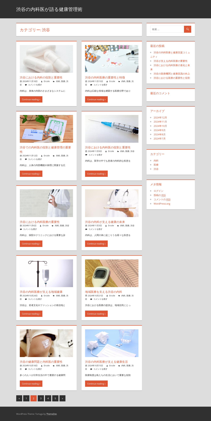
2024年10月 (160, 125)
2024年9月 (160, 130)
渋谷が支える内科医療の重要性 (171, 61)
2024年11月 (160, 121)
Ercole (47, 81)
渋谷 (132, 151)
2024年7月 (160, 138)
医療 (63, 81)
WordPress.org (162, 203)
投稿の (160, 195)
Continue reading (30, 99)
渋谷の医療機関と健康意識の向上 (172, 73)
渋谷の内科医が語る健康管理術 (52, 9)
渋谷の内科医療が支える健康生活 (109, 361)
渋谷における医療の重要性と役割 (172, 77)
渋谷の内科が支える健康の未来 (107, 221)
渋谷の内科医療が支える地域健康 (43, 291)
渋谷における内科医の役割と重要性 (110, 147)
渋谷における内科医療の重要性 (42, 221)
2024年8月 (160, 134)
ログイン (158, 190)
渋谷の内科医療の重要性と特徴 (107, 77)
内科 (58, 81)
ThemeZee (51, 413)
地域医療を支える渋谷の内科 (105, 291)
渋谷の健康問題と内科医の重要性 (43, 361)
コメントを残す (35, 84)
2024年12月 (160, 117)
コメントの (162, 199)
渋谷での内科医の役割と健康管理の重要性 (45, 149)
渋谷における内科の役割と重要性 (44, 77)
